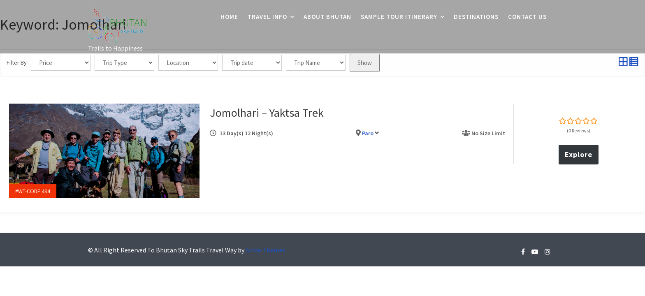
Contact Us (527, 17)
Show (364, 63)
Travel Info (267, 17)
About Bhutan (327, 17)
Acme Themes (265, 247)
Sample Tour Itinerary (399, 17)
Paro (369, 131)
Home (229, 17)
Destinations (476, 17)
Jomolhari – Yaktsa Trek (268, 111)
